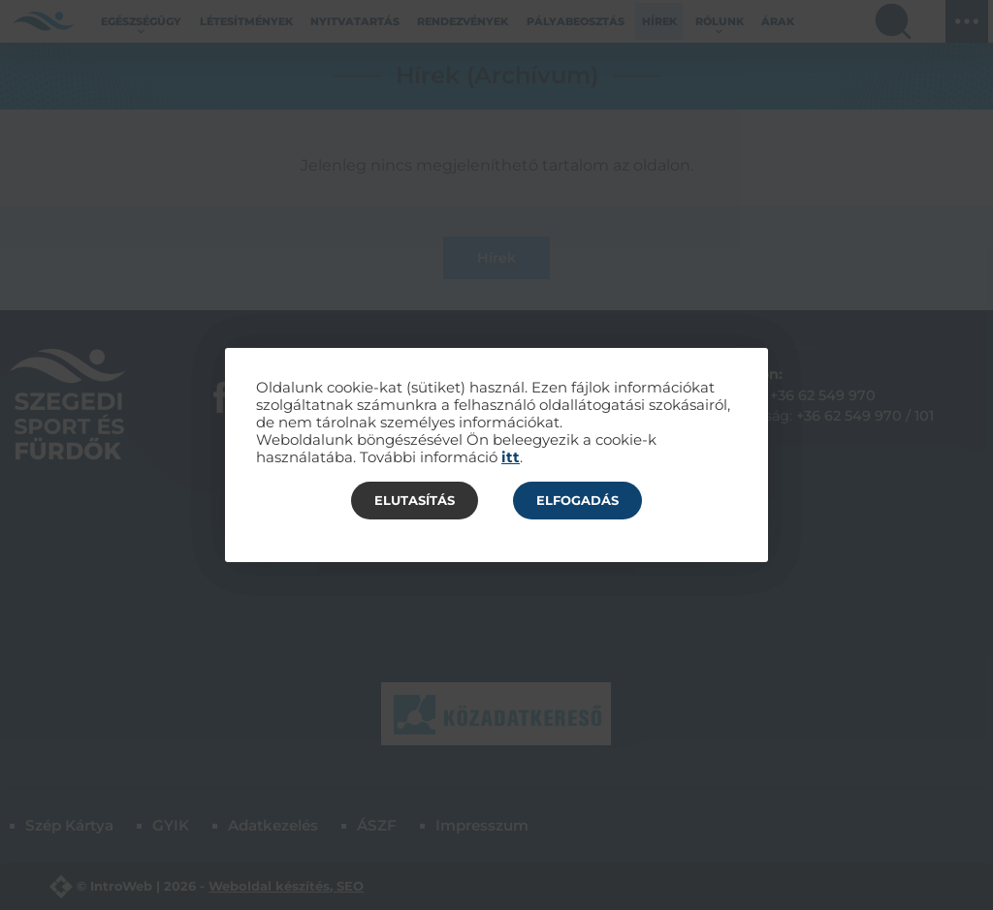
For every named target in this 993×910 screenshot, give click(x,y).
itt (510, 457)
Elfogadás (577, 500)
